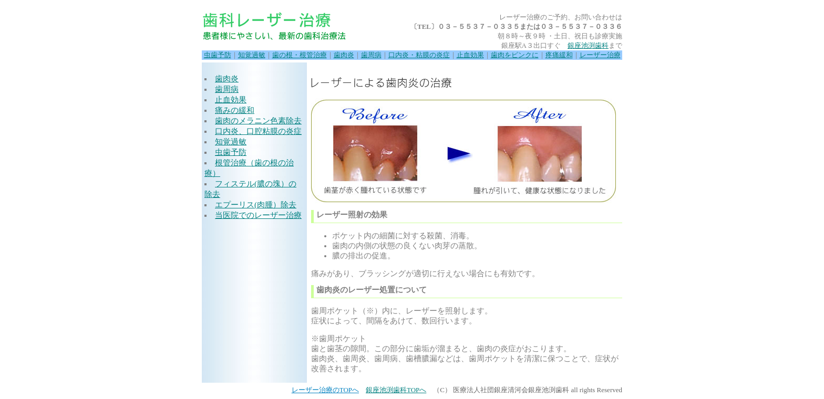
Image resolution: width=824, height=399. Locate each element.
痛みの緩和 (234, 110)
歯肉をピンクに (515, 55)
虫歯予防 (217, 55)
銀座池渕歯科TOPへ (396, 390)
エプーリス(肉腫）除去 (255, 205)
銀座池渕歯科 (588, 45)
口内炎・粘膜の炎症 (419, 55)
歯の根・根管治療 (299, 55)
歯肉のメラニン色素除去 (258, 121)
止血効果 (470, 55)
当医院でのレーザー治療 (258, 215)
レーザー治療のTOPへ (325, 390)
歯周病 (371, 55)
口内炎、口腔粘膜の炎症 (258, 131)
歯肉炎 (344, 55)
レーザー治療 (600, 55)
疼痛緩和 (559, 55)
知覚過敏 (251, 55)
